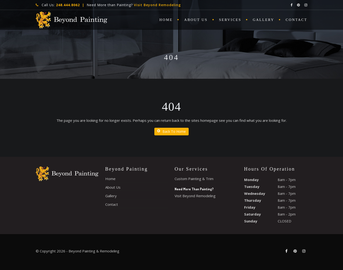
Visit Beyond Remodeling (157, 5)
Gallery (263, 20)
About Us (195, 20)
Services (230, 20)
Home (166, 20)
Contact (296, 20)
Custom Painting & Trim (194, 178)
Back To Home (171, 131)
